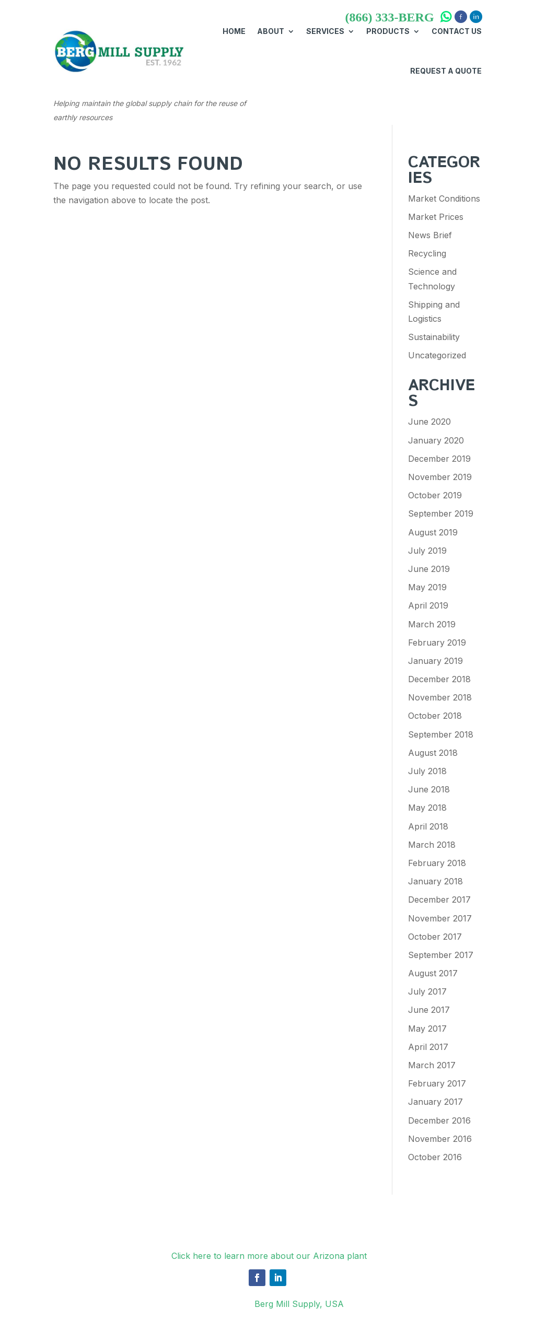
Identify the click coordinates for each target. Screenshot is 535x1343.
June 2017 (429, 1010)
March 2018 (432, 844)
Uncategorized (437, 355)
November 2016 (440, 1139)
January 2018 (435, 881)
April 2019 (428, 605)
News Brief (430, 235)
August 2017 (433, 973)
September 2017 (440, 955)
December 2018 (439, 679)
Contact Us (457, 31)
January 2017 (435, 1101)
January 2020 (436, 440)
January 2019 (435, 661)
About (270, 31)
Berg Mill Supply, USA (299, 1304)
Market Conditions (444, 198)
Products (388, 31)
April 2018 (428, 826)
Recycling (427, 253)
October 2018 (435, 715)
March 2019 (432, 624)
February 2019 (437, 642)
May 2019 (427, 587)
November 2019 (440, 477)
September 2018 (440, 734)
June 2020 (429, 421)
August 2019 (433, 532)
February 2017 (437, 1083)
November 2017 (440, 918)
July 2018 (427, 771)
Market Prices (435, 217)
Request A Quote (446, 70)
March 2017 (432, 1065)
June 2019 (429, 569)
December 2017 (439, 899)
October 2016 (435, 1157)
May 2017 (427, 1028)
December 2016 (439, 1120)
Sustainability (434, 337)
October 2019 (435, 495)
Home (234, 31)
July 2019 (427, 550)
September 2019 (440, 513)
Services (325, 31)
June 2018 (429, 789)
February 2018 (437, 863)
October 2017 (435, 936)
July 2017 (427, 991)
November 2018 (440, 697)
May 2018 (427, 807)
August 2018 (433, 753)
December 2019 (439, 458)
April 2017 (428, 1047)
